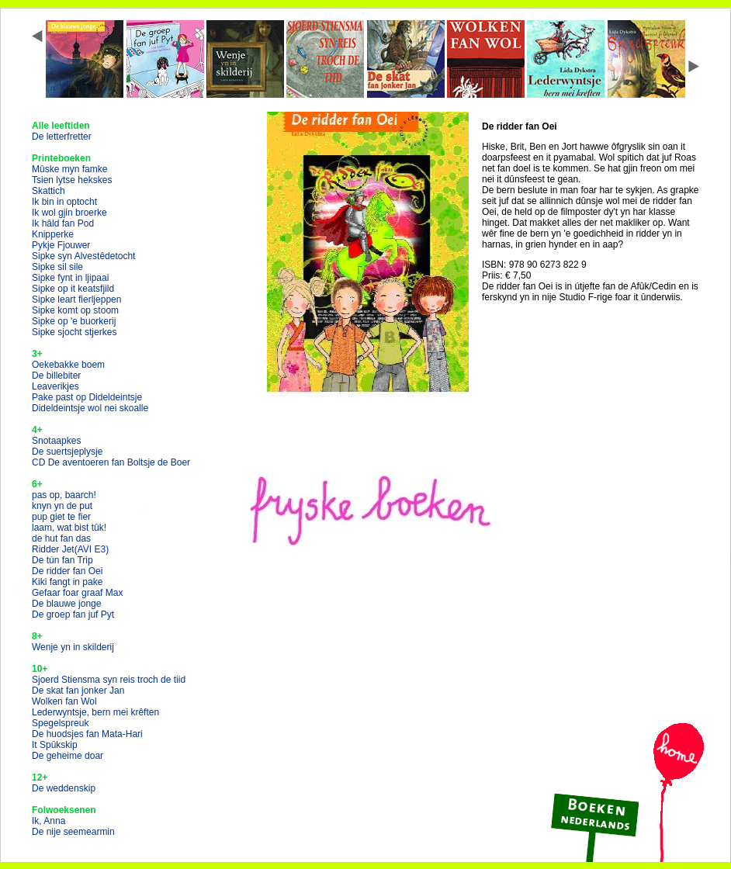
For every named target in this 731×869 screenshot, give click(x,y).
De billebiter (56, 375)
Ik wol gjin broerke (69, 212)
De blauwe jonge (66, 603)
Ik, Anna (48, 820)
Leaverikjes (55, 386)
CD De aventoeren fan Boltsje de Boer (111, 462)
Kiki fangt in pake (67, 581)
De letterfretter (62, 136)
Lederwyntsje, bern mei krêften (95, 712)
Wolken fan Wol (64, 701)
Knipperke (53, 234)
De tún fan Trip (62, 560)
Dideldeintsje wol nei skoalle (90, 408)
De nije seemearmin (73, 831)
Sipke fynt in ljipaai (70, 277)
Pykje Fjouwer (61, 245)
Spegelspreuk (60, 723)
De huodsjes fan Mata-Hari (87, 734)
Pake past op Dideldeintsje (87, 397)
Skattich (48, 190)
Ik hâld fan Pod (63, 223)
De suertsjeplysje (67, 451)
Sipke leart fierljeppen (76, 299)
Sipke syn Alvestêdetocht (83, 256)
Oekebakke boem (68, 364)
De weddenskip (63, 788)
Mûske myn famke (69, 169)
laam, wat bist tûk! (69, 527)
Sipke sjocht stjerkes (74, 332)
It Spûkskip (55, 744)
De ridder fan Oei (67, 571)
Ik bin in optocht (64, 201)
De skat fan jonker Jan (78, 690)
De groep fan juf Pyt (73, 614)
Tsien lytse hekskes (72, 180)
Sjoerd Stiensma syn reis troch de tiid (108, 679)
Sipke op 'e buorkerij (74, 321)
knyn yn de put (62, 505)
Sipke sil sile (57, 266)
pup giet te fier (61, 516)
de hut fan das (61, 538)
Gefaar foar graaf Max (77, 592)
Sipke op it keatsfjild (73, 288)
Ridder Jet (70, 549)
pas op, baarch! (64, 495)
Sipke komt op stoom (75, 310)
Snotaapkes (56, 440)
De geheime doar (67, 755)
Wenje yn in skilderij (73, 647)
